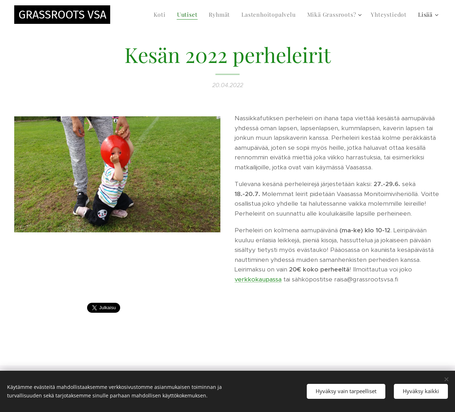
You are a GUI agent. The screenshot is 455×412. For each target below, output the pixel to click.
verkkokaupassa (258, 279)
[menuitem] (161, 14)
